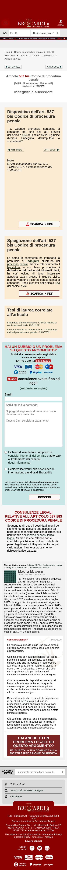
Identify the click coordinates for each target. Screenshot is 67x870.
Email (8, 394)
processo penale (17, 264)
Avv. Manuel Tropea (45, 821)
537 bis (25, 701)
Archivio (49, 837)
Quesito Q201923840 (39, 567)
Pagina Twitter (39, 847)
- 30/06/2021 (32, 331)
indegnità (33, 261)
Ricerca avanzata (63, 33)
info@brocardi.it (31, 834)
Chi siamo (37, 837)
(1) (21, 140)
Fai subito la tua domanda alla (33, 745)
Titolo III (23, 55)
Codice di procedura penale (28, 52)
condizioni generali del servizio (27, 455)
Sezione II (49, 55)
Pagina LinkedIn (47, 847)
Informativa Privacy (52, 834)
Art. (14, 67)
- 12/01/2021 (32, 324)
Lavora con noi (33, 841)
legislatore (13, 267)
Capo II (36, 55)
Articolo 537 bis (12, 59)
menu (5, 22)
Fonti (7, 52)
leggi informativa (19, 462)
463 (24, 135)
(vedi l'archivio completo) (33, 388)
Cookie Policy (23, 837)
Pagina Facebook (32, 847)
